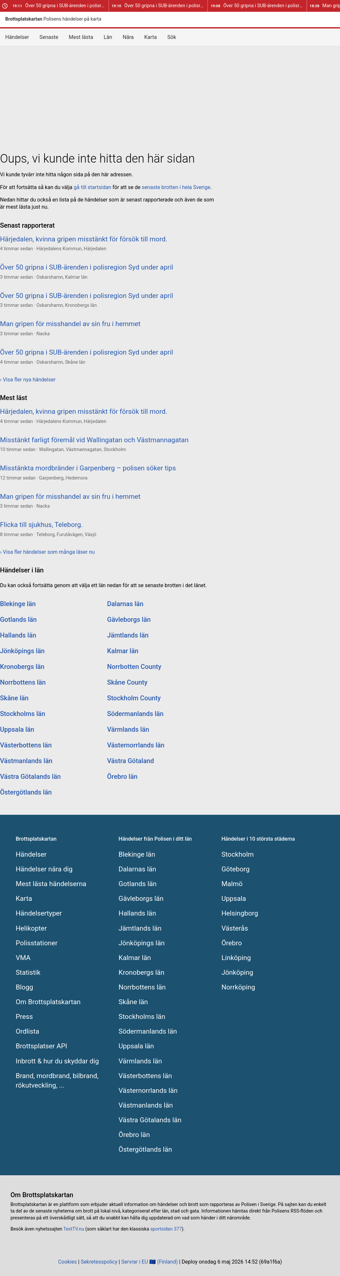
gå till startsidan (92, 187)
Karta (150, 37)
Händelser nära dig (44, 869)
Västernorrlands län (135, 745)
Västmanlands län (26, 761)
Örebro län (122, 776)
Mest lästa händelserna (51, 884)
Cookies (67, 1262)
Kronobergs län (22, 667)
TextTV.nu (73, 1229)
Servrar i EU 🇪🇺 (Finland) (149, 1262)
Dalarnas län (125, 604)
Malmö (232, 884)
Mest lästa (81, 37)
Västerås (235, 928)
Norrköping (238, 987)
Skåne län (14, 698)
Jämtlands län (128, 635)
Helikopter (31, 928)
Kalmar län (122, 651)
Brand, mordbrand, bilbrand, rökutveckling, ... (57, 1080)
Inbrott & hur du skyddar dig (57, 1061)
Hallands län (18, 635)
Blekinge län (18, 604)
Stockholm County (134, 698)
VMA (23, 958)
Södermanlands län (135, 714)
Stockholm (238, 854)
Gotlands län (18, 619)
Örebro (232, 943)
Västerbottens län (26, 745)
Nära (128, 37)
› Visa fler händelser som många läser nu (47, 552)
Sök (171, 37)
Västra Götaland (130, 761)
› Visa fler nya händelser (28, 379)
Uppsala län (17, 729)
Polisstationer (37, 943)
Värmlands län (128, 729)
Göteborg (236, 869)
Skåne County (127, 682)
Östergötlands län (26, 792)
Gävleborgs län (129, 619)
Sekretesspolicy (99, 1262)
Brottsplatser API (41, 1046)
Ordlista (27, 1031)
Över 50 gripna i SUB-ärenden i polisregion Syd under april (60, 6)
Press (24, 1017)
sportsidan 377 (166, 1229)
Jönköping (237, 972)
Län (108, 37)
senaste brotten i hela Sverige (176, 187)
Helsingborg (240, 913)
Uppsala (234, 898)
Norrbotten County (134, 667)
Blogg (24, 987)
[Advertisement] (170, 97)
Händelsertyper (39, 913)
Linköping (236, 958)
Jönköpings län (22, 651)
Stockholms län (22, 714)
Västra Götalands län (30, 776)
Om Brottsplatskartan (48, 1002)
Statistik (28, 972)
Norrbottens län (23, 682)
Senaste (49, 37)
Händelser (17, 37)
